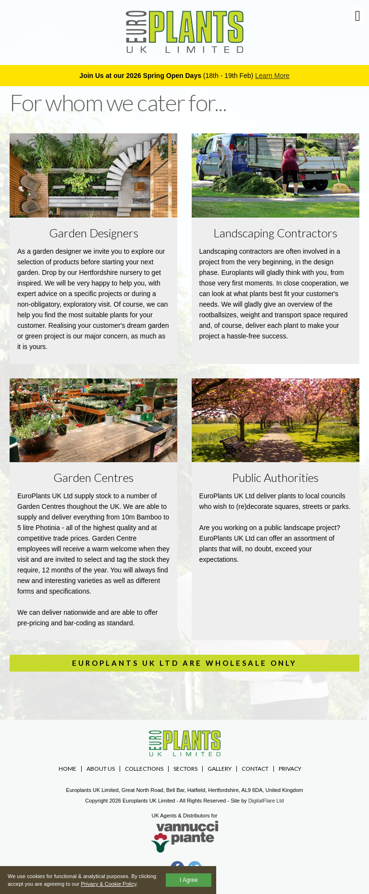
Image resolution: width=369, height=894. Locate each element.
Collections (144, 768)
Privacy (290, 768)
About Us (100, 768)
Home (67, 768)
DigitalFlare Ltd (266, 800)
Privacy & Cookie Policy (108, 884)
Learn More (272, 75)
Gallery (220, 768)
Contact (255, 768)
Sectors (185, 768)
